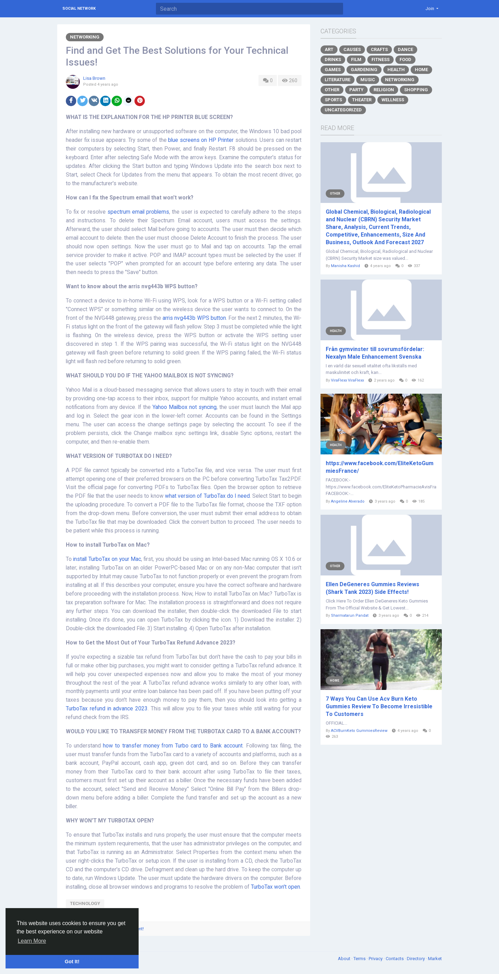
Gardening (364, 69)
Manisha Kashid (345, 266)
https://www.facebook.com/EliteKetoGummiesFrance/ (380, 467)
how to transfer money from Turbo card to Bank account (173, 746)
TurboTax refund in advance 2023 (107, 709)
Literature (337, 79)
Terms (360, 958)
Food (405, 59)
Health (396, 69)
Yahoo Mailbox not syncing (184, 407)
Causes (352, 49)
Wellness (393, 99)
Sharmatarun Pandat (349, 615)
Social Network (79, 8)
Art (329, 49)
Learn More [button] (32, 941)
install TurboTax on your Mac (107, 559)
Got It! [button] (72, 961)
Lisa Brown (94, 78)
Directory (416, 958)
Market (435, 958)
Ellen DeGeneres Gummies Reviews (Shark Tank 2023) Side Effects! (372, 588)
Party (356, 89)
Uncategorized (343, 109)
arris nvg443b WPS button (194, 318)
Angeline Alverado (348, 501)
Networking (84, 37)
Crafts (379, 49)
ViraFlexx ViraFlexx (347, 380)
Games (333, 69)
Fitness (380, 59)
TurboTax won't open (275, 887)
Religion (384, 89)
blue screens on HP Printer (201, 140)
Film (356, 59)
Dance (405, 49)
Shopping (416, 89)
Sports (333, 99)
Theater (361, 99)
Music (367, 79)
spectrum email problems (138, 212)
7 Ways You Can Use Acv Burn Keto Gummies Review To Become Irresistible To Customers (379, 706)
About (344, 958)
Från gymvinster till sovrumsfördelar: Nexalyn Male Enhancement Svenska (375, 353)
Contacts (395, 958)
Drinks (333, 59)
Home (421, 69)
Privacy (376, 958)
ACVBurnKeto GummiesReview (359, 730)
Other (332, 89)
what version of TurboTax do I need (207, 496)
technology (85, 903)
